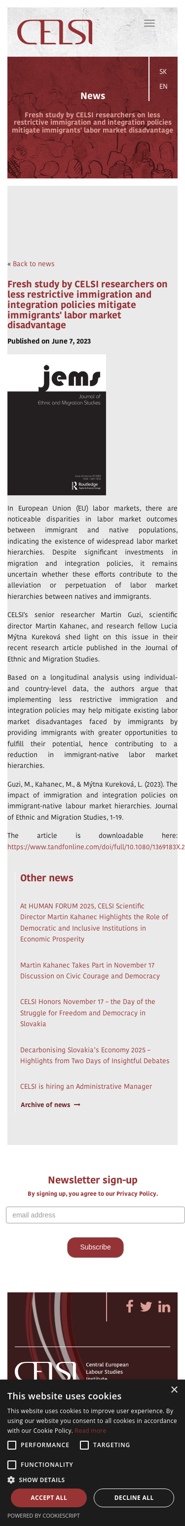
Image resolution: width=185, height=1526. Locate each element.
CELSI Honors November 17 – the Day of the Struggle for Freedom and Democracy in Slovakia (87, 1013)
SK (163, 71)
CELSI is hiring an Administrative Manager (86, 1086)
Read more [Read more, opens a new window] (91, 1430)
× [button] (174, 1390)
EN (163, 86)
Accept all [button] (49, 1497)
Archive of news (50, 1105)
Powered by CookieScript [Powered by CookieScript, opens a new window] (43, 1515)
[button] (92, 1479)
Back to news (34, 264)
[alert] (92, 1453)
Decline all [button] (134, 1497)
